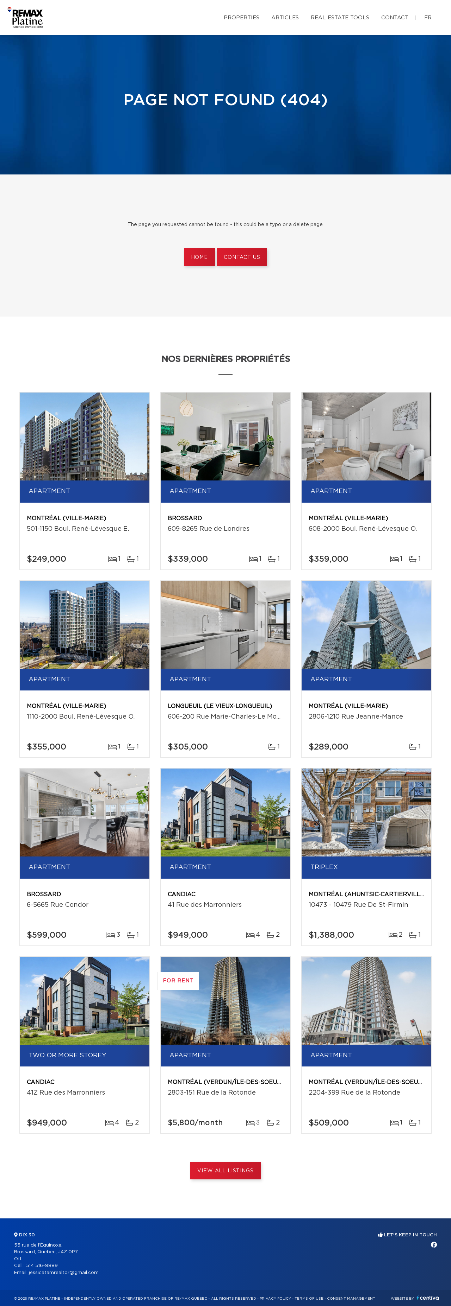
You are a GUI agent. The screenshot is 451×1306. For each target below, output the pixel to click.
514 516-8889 (42, 1265)
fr (428, 17)
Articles (285, 17)
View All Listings (225, 1170)
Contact (394, 17)
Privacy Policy (275, 1298)
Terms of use (309, 1298)
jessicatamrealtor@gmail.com (64, 1272)
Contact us (242, 257)
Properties (241, 17)
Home (199, 257)
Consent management (351, 1298)
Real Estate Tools (340, 17)
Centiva (427, 1297)
